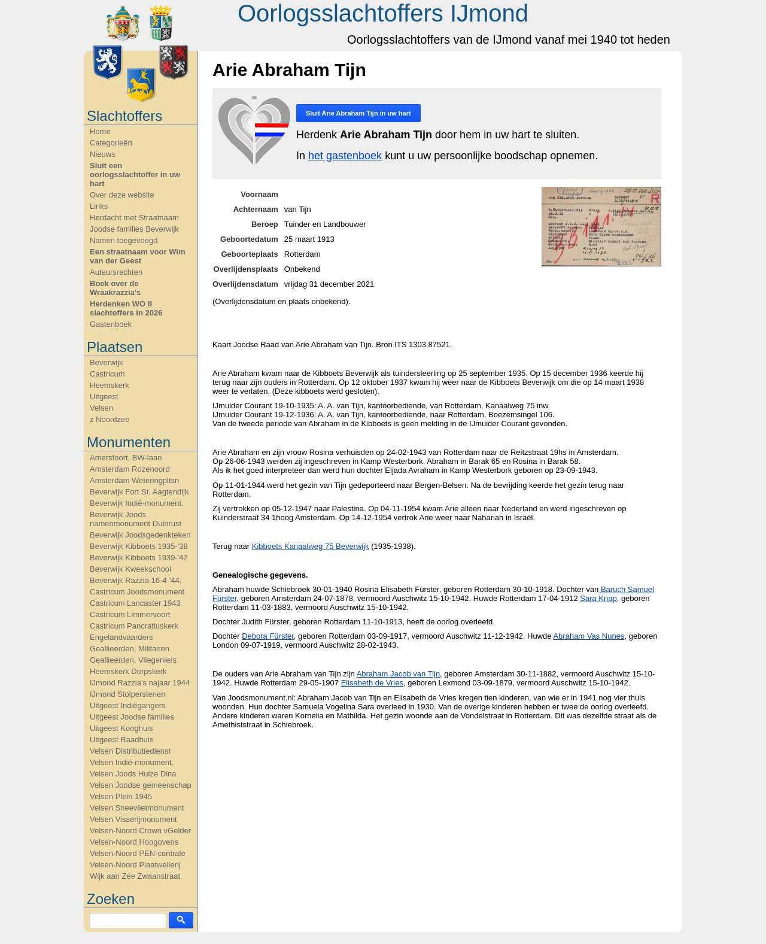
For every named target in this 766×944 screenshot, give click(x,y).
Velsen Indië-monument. (132, 762)
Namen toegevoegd (123, 240)
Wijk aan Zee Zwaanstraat (135, 876)
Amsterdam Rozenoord (130, 469)
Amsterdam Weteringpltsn (134, 480)
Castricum (107, 373)
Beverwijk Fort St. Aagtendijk (139, 491)
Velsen (101, 407)
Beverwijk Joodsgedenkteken (140, 534)
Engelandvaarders (121, 637)
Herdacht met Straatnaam (134, 217)
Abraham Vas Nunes (588, 636)
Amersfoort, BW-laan (126, 457)
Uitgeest (104, 396)
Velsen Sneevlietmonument (137, 807)
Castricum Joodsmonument (137, 591)
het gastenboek (345, 156)
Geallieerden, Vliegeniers (133, 659)
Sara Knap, (599, 598)
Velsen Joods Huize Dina (133, 773)
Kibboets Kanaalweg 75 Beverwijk (310, 546)
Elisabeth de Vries (372, 682)
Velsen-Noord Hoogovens (134, 841)
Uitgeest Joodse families (132, 716)
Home (100, 131)
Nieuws (102, 154)
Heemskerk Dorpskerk (128, 671)
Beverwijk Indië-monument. (137, 503)
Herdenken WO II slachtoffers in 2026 (126, 308)
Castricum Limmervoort (130, 614)
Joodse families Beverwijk (134, 228)
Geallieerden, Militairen (129, 648)
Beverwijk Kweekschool (130, 568)
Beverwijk (106, 362)
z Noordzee (109, 419)
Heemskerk (109, 385)
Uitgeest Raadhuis (121, 739)
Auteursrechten (116, 272)
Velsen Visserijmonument (133, 819)
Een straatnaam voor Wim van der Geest (138, 256)
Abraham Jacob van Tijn (398, 673)
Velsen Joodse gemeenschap (141, 785)
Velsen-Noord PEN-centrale (138, 853)
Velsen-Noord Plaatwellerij (135, 864)
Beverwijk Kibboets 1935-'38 (139, 546)
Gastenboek (111, 324)
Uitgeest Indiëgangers (127, 705)
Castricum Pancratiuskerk (134, 625)
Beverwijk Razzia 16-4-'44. (136, 580)
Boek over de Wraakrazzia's (115, 288)
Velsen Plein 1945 (121, 796)
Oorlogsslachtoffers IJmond (383, 13)
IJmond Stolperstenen (127, 694)
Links (99, 206)
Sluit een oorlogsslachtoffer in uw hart (135, 174)
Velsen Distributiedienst (130, 750)
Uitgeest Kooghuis (121, 728)
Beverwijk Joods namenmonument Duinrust (135, 519)
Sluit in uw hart (358, 113)
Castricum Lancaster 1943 (135, 603)
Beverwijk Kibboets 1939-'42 (139, 557)
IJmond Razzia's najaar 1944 (140, 682)
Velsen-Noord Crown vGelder (140, 830)
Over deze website (122, 194)
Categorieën (111, 142)
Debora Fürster (268, 636)
